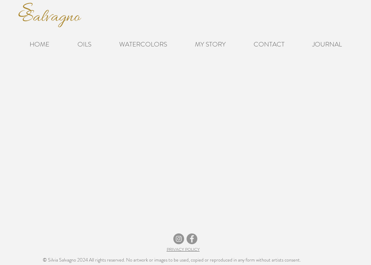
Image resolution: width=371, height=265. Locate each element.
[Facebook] (192, 238)
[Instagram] (178, 238)
